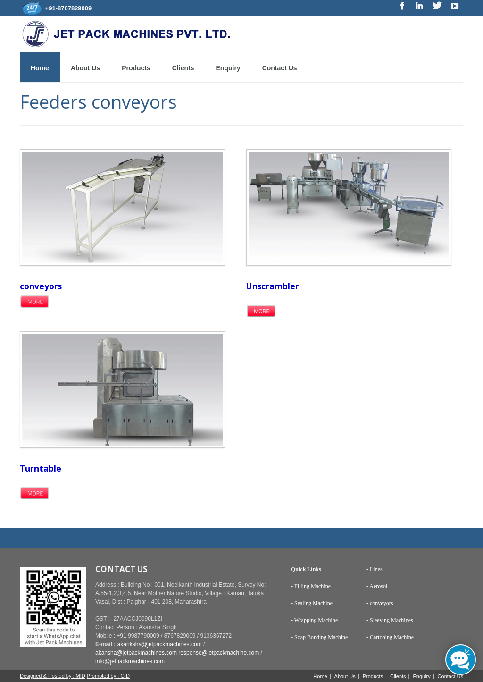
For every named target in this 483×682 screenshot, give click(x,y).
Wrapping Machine (316, 620)
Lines (375, 569)
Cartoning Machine (392, 637)
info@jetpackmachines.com (130, 661)
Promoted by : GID (108, 676)
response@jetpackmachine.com (218, 652)
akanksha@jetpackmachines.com (159, 644)
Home (40, 68)
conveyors (381, 603)
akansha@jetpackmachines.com (136, 652)
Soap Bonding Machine (321, 637)
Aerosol (378, 586)
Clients (183, 68)
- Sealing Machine (312, 603)
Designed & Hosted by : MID (52, 676)
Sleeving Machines (391, 620)
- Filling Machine (311, 586)
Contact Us (279, 68)
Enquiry (228, 68)
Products (136, 68)
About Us (85, 68)
